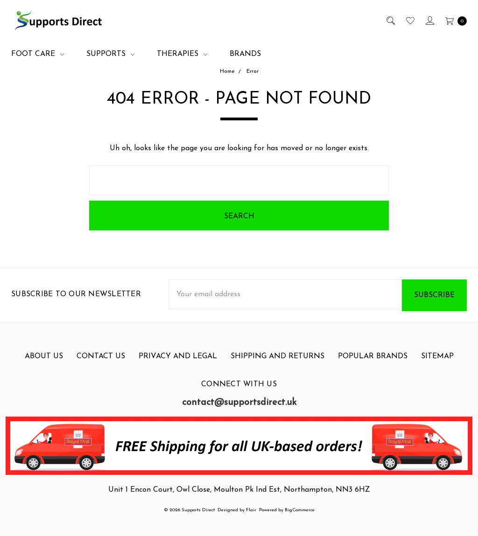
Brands (245, 54)
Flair (251, 510)
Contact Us (101, 363)
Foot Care (37, 54)
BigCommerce (300, 510)
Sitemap (437, 363)
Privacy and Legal (178, 363)
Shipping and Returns (277, 363)
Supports (110, 54)
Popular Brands (373, 363)
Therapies (182, 54)
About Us (44, 363)
